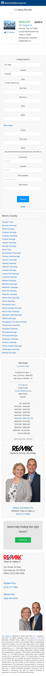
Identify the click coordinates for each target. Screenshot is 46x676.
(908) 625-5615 (11, 598)
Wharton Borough (9, 353)
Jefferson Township (9, 267)
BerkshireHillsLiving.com (15, 3)
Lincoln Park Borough (10, 274)
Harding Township (9, 263)
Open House (23, 185)
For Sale (22, 385)
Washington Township (10, 349)
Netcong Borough (9, 318)
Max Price (22, 97)
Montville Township (9, 294)
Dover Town (6, 250)
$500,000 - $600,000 (22, 418)
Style (23, 79)
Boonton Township (9, 226)
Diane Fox (9, 594)
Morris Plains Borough (10, 298)
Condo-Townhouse (22, 391)
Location (23, 70)
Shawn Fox (10, 583)
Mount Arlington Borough (12, 308)
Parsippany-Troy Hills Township (14, 322)
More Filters (8, 126)
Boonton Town (7, 222)
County (22, 130)
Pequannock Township (11, 325)
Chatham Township (9, 236)
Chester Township (9, 243)
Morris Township (8, 301)
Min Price (23, 88)
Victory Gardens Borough (12, 346)
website (7, 636)
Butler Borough (8, 229)
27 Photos (11, 32)
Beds (23, 106)
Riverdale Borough (9, 332)
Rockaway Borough (9, 336)
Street (23, 148)
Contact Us (23, 540)
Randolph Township (9, 329)
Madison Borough (9, 281)
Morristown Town (8, 305)
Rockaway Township (10, 339)
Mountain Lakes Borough (12, 315)
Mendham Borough (9, 284)
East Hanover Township (11, 253)
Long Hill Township (9, 277)
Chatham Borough (9, 232)
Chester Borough (8, 239)
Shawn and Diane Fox (23, 508)
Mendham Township (10, 287)
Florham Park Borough (11, 256)
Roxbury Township (9, 342)
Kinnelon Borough (9, 270)
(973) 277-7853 (23, 514)
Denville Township (9, 246)
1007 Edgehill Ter (25, 25)
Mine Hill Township (9, 291)
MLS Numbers (23, 175)
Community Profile (23, 366)
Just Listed (23, 139)
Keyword (23, 166)
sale (11, 672)
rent (17, 672)
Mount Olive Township (10, 312)
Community (23, 157)
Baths (23, 115)
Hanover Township (9, 260)
